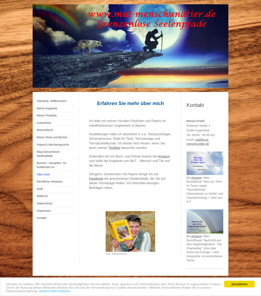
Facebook (96, 178)
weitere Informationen (55, 291)
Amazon (164, 156)
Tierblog (114, 148)
